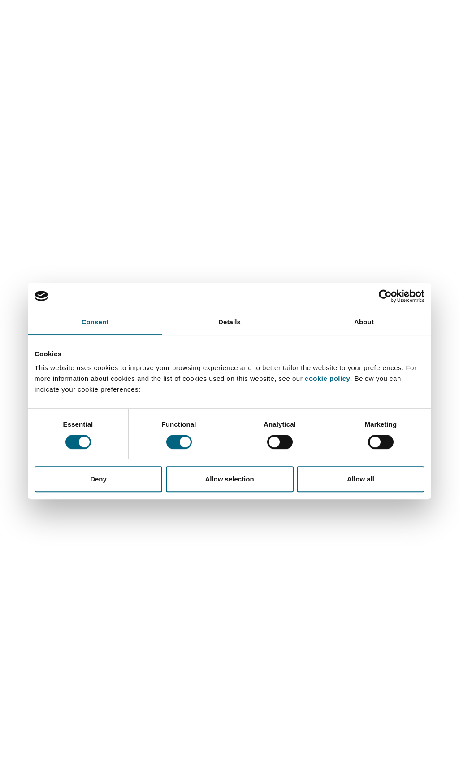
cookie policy (328, 378)
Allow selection (229, 479)
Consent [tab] (95, 322)
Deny (98, 479)
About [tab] (364, 322)
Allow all (360, 479)
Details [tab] (229, 322)
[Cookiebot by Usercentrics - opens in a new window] (385, 296)
